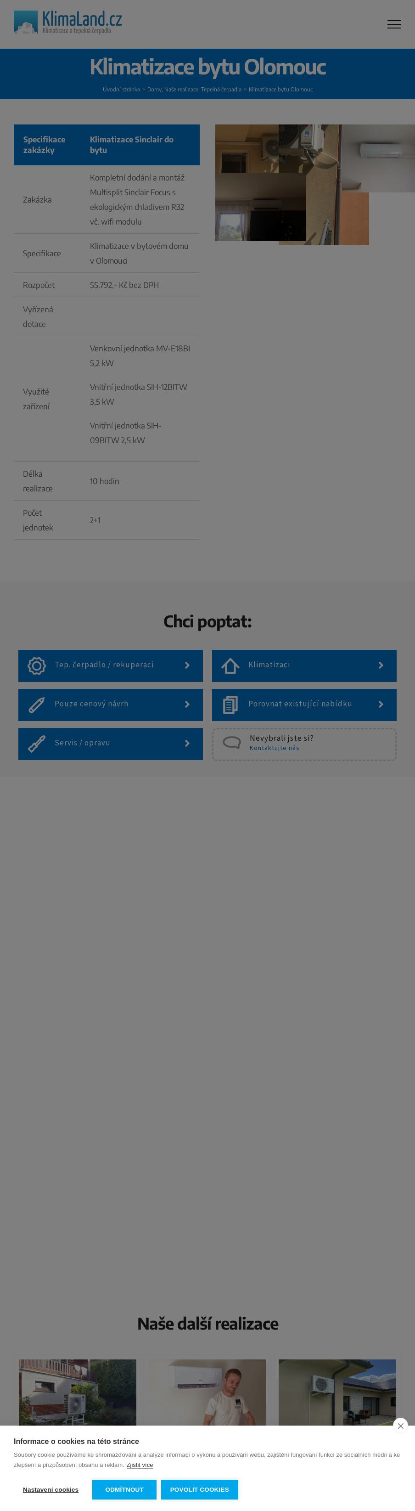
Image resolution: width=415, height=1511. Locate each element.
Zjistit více (140, 1465)
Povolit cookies (199, 1489)
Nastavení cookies (51, 1489)
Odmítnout (124, 1489)
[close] (400, 1426)
